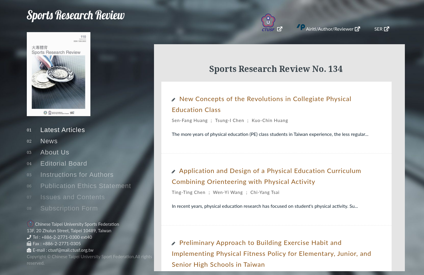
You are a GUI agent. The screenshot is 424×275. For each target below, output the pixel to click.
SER (381, 28)
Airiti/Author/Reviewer (333, 28)
